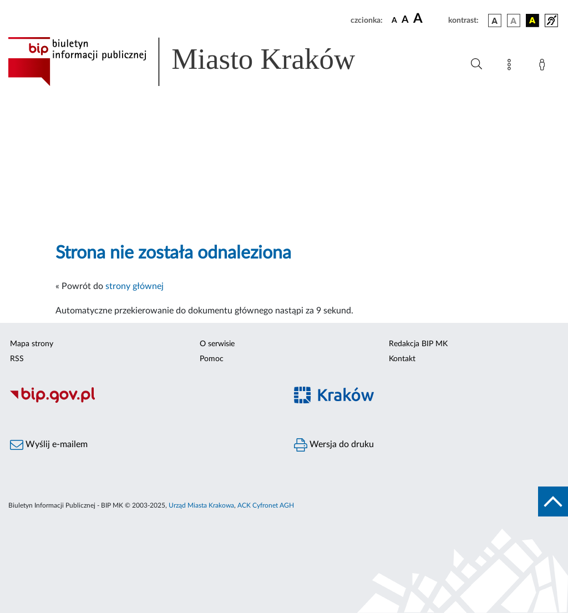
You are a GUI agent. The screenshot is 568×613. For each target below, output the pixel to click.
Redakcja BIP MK (418, 344)
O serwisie (217, 344)
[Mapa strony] (511, 66)
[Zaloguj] (544, 66)
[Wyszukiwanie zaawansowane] (476, 64)
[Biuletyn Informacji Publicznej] (142, 401)
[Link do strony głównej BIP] (197, 61)
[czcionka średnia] (405, 20)
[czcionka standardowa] (394, 20)
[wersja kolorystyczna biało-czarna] (513, 20)
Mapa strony (31, 344)
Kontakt (402, 359)
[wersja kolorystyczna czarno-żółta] (532, 20)
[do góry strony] (553, 501)
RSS (17, 359)
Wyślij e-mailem (49, 445)
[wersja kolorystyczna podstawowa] (494, 20)
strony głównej (134, 286)
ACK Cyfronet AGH (265, 505)
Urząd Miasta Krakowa (201, 505)
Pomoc (212, 359)
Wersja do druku (334, 445)
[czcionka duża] (429, 19)
